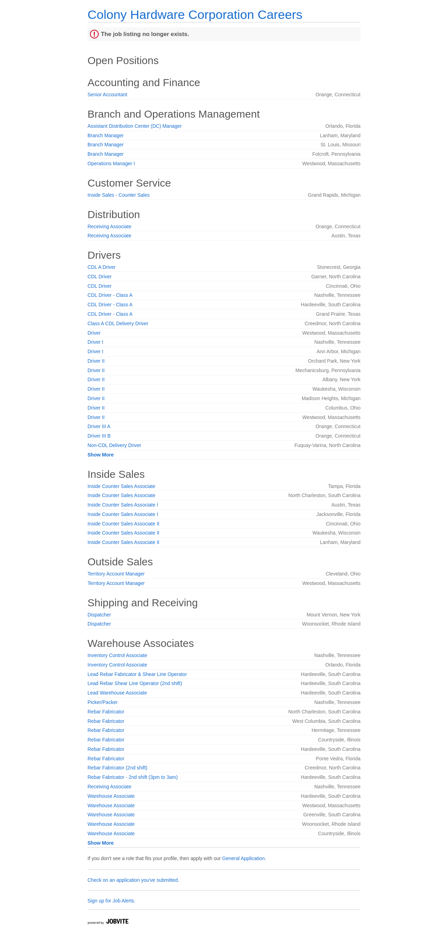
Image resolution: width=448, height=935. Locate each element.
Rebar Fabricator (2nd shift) (117, 767)
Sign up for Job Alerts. (111, 900)
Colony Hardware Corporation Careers (195, 14)
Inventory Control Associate (117, 655)
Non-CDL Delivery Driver (114, 445)
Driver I (95, 342)
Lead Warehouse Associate (117, 693)
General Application (243, 858)
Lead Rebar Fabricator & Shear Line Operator (137, 674)
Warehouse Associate (111, 796)
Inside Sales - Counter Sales (118, 195)
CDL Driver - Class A (110, 295)
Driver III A (99, 426)
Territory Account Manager (116, 574)
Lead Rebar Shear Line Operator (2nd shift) (135, 683)
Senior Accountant (107, 94)
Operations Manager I (111, 163)
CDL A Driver (101, 267)
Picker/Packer (103, 702)
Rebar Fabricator (106, 711)
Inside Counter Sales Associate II (123, 523)
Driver (94, 333)
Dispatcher (99, 614)
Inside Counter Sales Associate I (123, 505)
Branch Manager (106, 135)
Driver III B (99, 436)
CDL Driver (100, 276)
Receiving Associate (109, 226)
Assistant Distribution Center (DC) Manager (135, 126)
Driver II (96, 361)
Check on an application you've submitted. (133, 880)
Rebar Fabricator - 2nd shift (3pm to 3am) (133, 777)
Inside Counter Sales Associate (121, 486)
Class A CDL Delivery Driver (118, 323)
